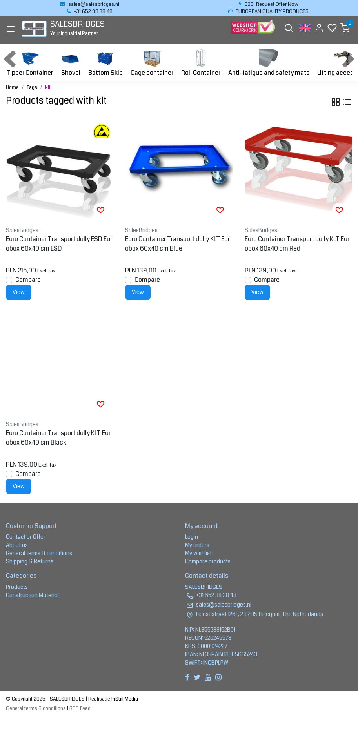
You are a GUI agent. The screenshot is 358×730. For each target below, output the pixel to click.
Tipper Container (29, 63)
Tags (32, 87)
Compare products (208, 561)
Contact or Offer (25, 537)
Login (191, 537)
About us (17, 545)
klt (48, 87)
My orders (197, 545)
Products (17, 587)
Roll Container (200, 63)
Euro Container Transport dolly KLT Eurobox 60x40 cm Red (297, 243)
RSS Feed (80, 708)
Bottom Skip (105, 63)
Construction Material (32, 595)
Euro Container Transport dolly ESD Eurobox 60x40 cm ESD (59, 243)
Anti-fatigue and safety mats (268, 63)
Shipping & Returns (29, 561)
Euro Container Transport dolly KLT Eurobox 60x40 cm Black (58, 438)
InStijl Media (124, 699)
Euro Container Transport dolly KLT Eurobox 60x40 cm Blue (177, 243)
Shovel (70, 63)
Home (12, 87)
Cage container (152, 63)
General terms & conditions (39, 553)
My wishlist (198, 553)
